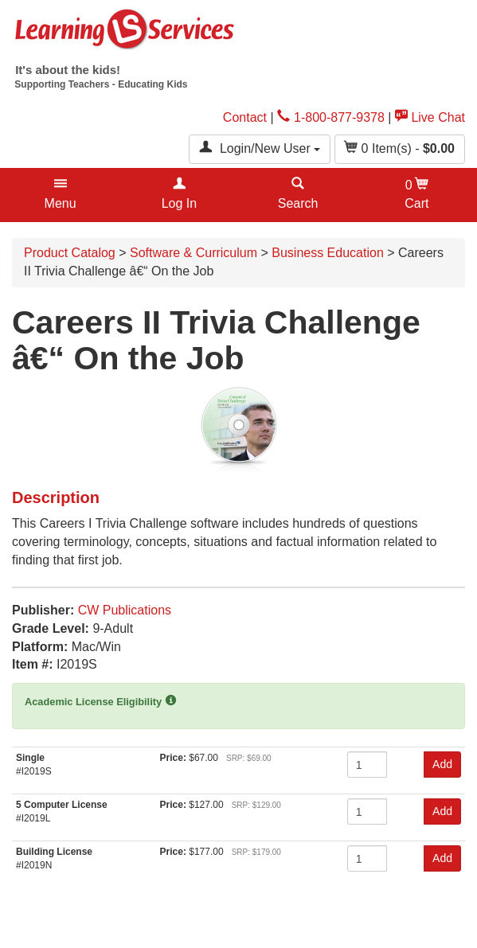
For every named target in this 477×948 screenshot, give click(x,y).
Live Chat (430, 117)
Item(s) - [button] (400, 147)
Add (442, 764)
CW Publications (124, 610)
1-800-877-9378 (331, 117)
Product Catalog (69, 252)
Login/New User (259, 147)
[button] (60, 195)
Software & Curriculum (193, 252)
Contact (245, 117)
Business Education (328, 252)
